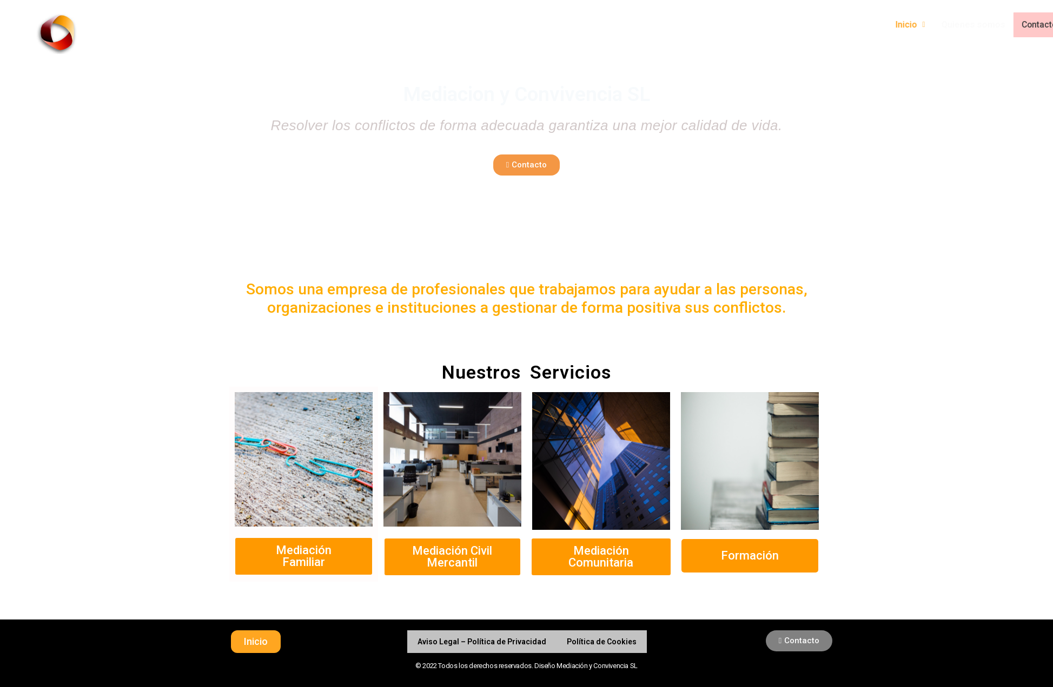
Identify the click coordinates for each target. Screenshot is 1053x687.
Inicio (982, 24)
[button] (526, 165)
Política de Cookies (602, 641)
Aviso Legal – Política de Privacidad (482, 641)
